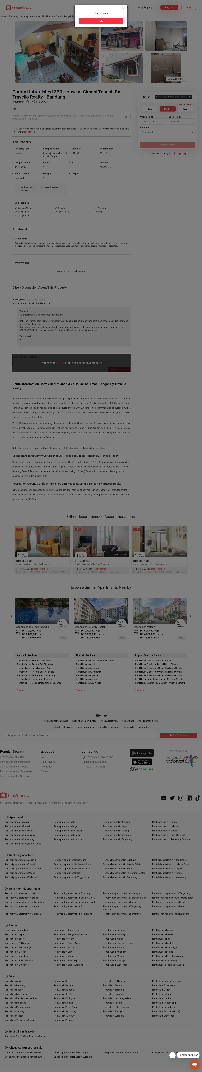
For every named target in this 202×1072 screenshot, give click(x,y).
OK (101, 20)
